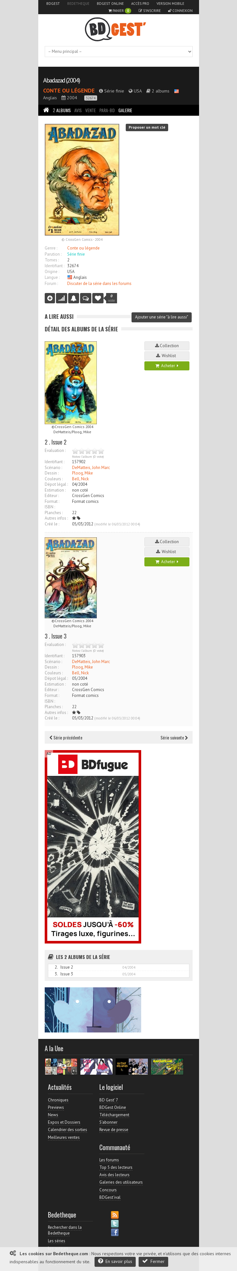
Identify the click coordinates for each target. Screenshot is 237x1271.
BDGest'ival (110, 1197)
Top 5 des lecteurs (115, 1167)
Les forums (109, 1160)
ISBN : (50, 507)
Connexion (180, 10)
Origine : (52, 271)
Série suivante (174, 737)
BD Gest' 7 (108, 1100)
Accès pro (140, 3)
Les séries (56, 1241)
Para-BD (107, 110)
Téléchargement (114, 1115)
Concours (108, 1190)
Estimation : (55, 490)
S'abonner (108, 1122)
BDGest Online (110, 3)
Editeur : (52, 495)
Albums (62, 110)
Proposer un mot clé (147, 127)
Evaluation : (55, 450)
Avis (78, 110)
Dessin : (52, 473)
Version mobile (170, 3)
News (53, 1115)
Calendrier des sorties (67, 1129)
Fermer (153, 1261)
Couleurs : (54, 479)
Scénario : (53, 467)
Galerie (125, 110)
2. (56, 967)
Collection (167, 345)
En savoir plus (115, 1261)
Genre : (51, 248)
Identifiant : (54, 266)
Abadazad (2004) (61, 80)
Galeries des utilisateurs (121, 1182)
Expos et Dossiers (64, 1122)
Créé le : (52, 524)
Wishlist (167, 355)
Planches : (54, 512)
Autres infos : (56, 518)
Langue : (52, 277)
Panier (119, 11)
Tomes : (52, 260)
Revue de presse (113, 1129)
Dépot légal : (56, 484)
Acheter (166, 365)
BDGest (53, 3)
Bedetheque (78, 3)
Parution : (53, 254)
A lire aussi (59, 316)
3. (56, 974)
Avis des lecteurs (114, 1175)
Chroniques (58, 1100)
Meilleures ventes (64, 1137)
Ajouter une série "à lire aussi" (161, 317)
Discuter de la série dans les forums (99, 283)
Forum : (51, 283)
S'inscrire (150, 10)
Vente (90, 110)
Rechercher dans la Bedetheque (65, 1230)
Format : (52, 501)
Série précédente (66, 737)
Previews (56, 1107)
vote (111, 298)
